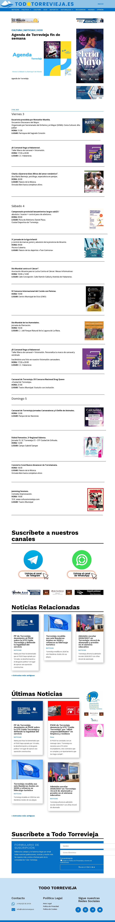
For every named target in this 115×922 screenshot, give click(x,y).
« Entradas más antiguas (23, 675)
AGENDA (91, 10)
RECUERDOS (80, 10)
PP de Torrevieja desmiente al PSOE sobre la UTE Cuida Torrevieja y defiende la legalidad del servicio (24, 641)
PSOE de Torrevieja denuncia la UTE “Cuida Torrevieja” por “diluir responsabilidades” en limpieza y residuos (62, 729)
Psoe (52, 737)
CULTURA (37, 10)
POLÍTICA (25, 10)
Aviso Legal (47, 903)
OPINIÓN (100, 10)
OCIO (45, 10)
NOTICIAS (15, 10)
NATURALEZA (66, 10)
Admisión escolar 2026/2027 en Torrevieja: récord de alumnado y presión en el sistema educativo (89, 641)
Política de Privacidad (76, 860)
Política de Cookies (50, 909)
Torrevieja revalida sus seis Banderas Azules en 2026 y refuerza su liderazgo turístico (57, 640)
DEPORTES (54, 10)
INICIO (100, 4)
